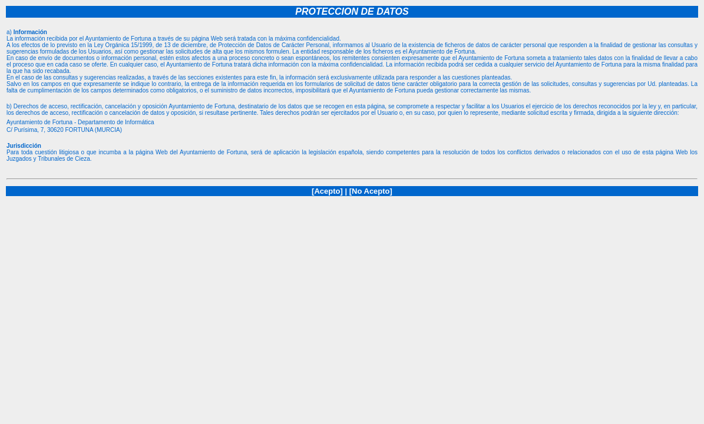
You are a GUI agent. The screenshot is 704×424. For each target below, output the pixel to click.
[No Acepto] (370, 191)
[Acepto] (327, 191)
